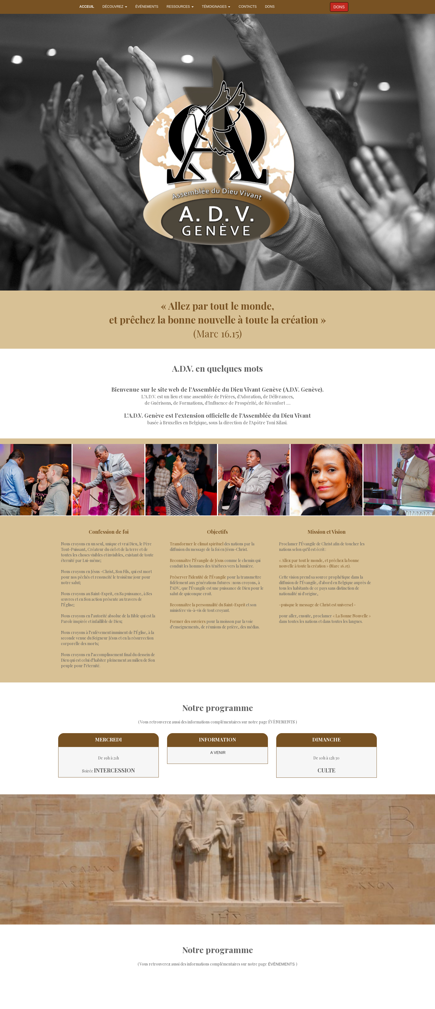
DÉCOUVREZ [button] (115, 7)
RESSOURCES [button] (180, 7)
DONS (270, 7)
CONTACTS (248, 7)
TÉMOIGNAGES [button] (216, 7)
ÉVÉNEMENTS (146, 7)
